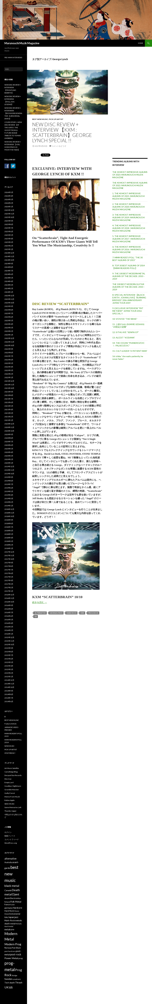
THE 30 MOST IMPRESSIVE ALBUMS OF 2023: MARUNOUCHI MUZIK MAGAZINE (129, 175)
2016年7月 (8, 612)
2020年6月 (8, 445)
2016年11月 (9, 598)
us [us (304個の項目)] (11, 987)
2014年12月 (9, 680)
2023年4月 (8, 324)
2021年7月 (8, 399)
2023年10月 (9, 303)
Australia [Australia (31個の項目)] (8, 862)
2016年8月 (8, 609)
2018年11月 (9, 513)
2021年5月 (8, 406)
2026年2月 (8, 203)
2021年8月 (8, 395)
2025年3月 (8, 242)
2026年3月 (8, 199)
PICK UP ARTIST (56, 119)
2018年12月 (9, 509)
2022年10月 (9, 345)
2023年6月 (8, 317)
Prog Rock (93, 613)
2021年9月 (8, 392)
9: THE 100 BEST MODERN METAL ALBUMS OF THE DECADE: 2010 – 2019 (128, 276)
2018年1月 (8, 548)
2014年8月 (8, 694)
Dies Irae (7, 779)
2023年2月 (8, 331)
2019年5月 (8, 491)
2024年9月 (8, 263)
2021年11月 (9, 384)
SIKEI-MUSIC (9, 804)
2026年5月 (8, 192)
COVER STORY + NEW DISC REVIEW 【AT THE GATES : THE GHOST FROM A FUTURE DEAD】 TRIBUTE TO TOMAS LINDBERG (13, 130)
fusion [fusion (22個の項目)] (12, 904)
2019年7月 (8, 484)
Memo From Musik (12, 797)
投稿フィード (9, 836)
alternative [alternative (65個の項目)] (10, 858)
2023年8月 (8, 310)
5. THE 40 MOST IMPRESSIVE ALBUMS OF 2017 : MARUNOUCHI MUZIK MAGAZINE (128, 239)
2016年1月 (8, 634)
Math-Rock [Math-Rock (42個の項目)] (9, 920)
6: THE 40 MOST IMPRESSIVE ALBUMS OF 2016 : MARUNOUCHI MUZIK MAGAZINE (128, 249)
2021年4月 (8, 409)
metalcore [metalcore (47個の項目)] (9, 929)
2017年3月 (8, 584)
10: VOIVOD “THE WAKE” (124, 319)
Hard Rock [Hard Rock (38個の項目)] (9, 911)
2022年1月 (8, 377)
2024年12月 (9, 253)
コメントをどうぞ (59, 146)
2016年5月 (8, 619)
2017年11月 (9, 555)
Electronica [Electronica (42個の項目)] (15, 898)
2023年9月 (8, 306)
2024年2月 (8, 288)
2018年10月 (9, 516)
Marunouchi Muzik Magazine (21, 43)
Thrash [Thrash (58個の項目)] (18, 982)
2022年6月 (8, 360)
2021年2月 (8, 417)
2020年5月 (8, 449)
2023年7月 (8, 313)
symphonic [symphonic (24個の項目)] (17, 979)
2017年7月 (8, 570)
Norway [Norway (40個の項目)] (8, 947)
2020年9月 (8, 434)
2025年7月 (8, 228)
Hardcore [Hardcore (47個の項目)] (17, 907)
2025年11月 (9, 214)
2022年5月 (8, 363)
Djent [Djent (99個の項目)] (15, 894)
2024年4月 (8, 281)
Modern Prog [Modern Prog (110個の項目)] (12, 944)
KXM (82, 613)
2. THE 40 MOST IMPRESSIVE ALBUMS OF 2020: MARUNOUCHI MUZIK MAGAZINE (128, 207)
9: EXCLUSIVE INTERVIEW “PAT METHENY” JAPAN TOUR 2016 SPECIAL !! (127, 311)
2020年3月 (8, 456)
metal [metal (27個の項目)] (11, 926)
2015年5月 (8, 662)
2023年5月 (8, 320)
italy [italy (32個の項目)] (6, 917)
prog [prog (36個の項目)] (20, 958)
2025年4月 (8, 239)
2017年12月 (9, 552)
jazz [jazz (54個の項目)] (16, 917)
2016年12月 (9, 595)
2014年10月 (9, 687)
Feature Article (10, 724)
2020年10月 (9, 431)
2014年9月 (8, 691)
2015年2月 (8, 673)
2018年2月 (8, 545)
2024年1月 (8, 292)
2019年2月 (8, 502)
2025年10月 (9, 217)
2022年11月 (9, 342)
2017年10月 (9, 559)
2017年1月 (8, 591)
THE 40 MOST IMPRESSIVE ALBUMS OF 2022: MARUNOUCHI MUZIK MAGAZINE (129, 185)
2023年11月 (9, 299)
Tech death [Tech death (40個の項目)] (9, 982)
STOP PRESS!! (9, 753)
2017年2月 (8, 587)
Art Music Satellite (11, 768)
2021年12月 (9, 381)
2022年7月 (8, 356)
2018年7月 (8, 527)
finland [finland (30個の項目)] (7, 902)
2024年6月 (8, 274)
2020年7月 (8, 441)
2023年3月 (8, 328)
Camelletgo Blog (11, 772)
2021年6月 (8, 402)
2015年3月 (8, 669)
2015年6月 (8, 659)
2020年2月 (8, 459)
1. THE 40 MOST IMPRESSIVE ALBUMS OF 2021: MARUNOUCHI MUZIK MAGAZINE (128, 196)
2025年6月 (8, 231)
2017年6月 (8, 573)
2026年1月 (8, 206)
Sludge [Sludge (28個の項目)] (14, 975)
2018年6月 (8, 530)
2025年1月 (8, 249)
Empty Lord (9, 782)
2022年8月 (8, 352)
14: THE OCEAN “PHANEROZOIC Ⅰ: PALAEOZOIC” (128, 344)
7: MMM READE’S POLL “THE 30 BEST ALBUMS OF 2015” (127, 258)
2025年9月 (8, 221)
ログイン (8, 832)
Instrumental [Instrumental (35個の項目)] (14, 914)
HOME (140, 43)
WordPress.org (10, 843)
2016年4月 (8, 623)
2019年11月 (9, 470)
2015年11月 (9, 641)
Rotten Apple (9, 800)
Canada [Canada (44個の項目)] (7, 890)
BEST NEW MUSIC (40, 119)
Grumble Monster (11, 789)
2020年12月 (9, 424)
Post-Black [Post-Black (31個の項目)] (16, 948)
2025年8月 (8, 224)
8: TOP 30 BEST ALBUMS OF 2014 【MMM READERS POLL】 (128, 266)
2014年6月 (8, 701)
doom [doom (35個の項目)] (7, 898)
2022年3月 (8, 370)
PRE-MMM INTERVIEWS (13, 57)
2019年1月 (8, 506)
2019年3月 (8, 498)
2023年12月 (9, 295)
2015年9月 (8, 648)
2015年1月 (8, 676)
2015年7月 (8, 655)
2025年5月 (8, 235)
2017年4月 (8, 580)
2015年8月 (8, 651)
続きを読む (39, 602)
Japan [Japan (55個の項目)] (11, 917)
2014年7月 (8, 698)
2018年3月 (8, 541)
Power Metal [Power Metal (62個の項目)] (11, 958)
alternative (40, 613)
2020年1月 (8, 463)
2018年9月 (8, 520)
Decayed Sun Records (13, 775)
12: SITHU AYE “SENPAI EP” (125, 332)
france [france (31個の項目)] (7, 904)
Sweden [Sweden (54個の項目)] (8, 979)
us (36, 616)
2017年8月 (8, 566)
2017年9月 (8, 562)
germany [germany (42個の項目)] (8, 908)
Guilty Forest (9, 793)
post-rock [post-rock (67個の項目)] (15, 954)
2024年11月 (9, 256)
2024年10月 (9, 260)
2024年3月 (8, 285)
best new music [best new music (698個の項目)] (11, 874)
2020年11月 (9, 427)
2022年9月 (8, 349)
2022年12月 (9, 338)
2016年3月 (8, 627)
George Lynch (56, 613)
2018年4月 (8, 538)
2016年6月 (8, 616)
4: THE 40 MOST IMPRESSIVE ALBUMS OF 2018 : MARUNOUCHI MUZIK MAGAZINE (128, 228)
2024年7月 (8, 271)
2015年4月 (8, 666)
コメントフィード (11, 839)
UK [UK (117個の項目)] (6, 987)
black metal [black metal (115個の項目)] (11, 885)
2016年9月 (8, 605)
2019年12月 (9, 466)
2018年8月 (8, 523)
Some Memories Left (12, 807)
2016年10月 (9, 602)
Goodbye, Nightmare (12, 786)
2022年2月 (8, 374)
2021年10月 (9, 388)
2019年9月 (8, 477)
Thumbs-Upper (10, 811)
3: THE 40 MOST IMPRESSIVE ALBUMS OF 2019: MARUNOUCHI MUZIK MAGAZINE (128, 217)
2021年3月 (8, 413)
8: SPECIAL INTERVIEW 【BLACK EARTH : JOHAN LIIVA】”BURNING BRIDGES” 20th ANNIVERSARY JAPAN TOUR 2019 (129, 299)
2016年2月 (8, 630)
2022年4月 (8, 367)
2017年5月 (8, 577)
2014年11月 (9, 684)
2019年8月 (8, 481)
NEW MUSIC (9, 746)
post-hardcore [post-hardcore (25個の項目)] (10, 951)
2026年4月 (8, 196)
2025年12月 (9, 210)
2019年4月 (8, 495)
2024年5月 (8, 278)
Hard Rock (71, 613)
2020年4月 (8, 452)
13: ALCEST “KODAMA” (123, 337)
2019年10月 (9, 473)
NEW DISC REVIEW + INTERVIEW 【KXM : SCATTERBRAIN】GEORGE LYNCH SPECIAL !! (62, 132)
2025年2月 (8, 246)
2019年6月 (8, 488)
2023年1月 (8, 335)
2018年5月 (8, 534)
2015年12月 (9, 637)
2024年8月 (8, 267)
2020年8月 (8, 438)
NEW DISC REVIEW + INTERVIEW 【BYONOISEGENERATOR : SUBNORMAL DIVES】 (13, 113)
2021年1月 (8, 420)
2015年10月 (9, 644)
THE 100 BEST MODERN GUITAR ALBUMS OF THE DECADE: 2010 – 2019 (128, 287)
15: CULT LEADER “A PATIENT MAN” (129, 351)
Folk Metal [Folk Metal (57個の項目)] (15, 901)
